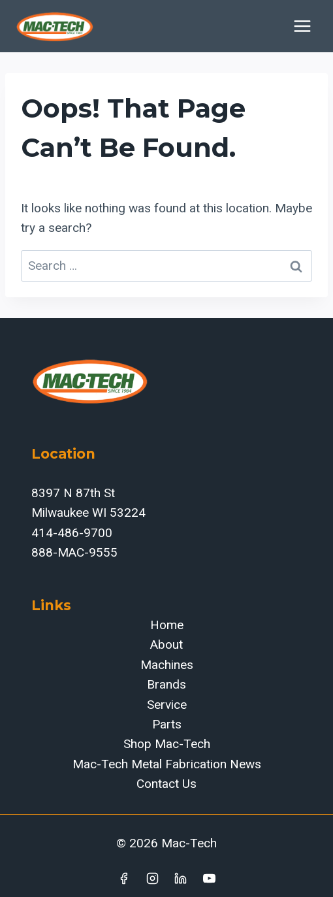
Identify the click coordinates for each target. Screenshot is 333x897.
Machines (166, 664)
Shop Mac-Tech (166, 743)
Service (167, 704)
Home (166, 624)
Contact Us (166, 783)
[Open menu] (302, 25)
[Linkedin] (180, 878)
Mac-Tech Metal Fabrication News (166, 764)
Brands (166, 684)
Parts (167, 724)
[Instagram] (152, 878)
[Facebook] (123, 878)
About (166, 644)
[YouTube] (209, 878)
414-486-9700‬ (71, 532)
